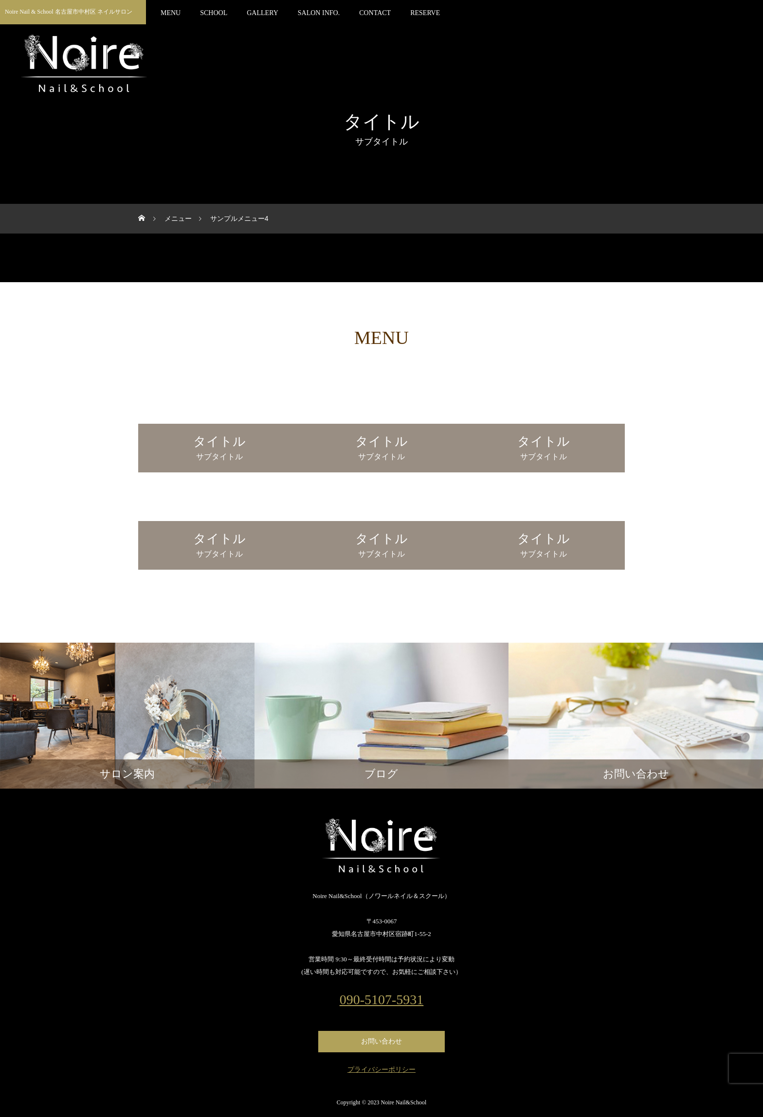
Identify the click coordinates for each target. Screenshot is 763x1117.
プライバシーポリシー (381, 1069)
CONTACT (375, 13)
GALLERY (262, 13)
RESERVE (425, 13)
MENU (171, 13)
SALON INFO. (319, 13)
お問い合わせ (381, 1041)
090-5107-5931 (382, 1000)
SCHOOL (213, 13)
